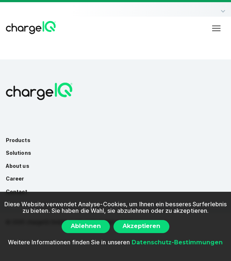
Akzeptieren (141, 226)
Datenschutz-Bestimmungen (177, 242)
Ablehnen (86, 226)
